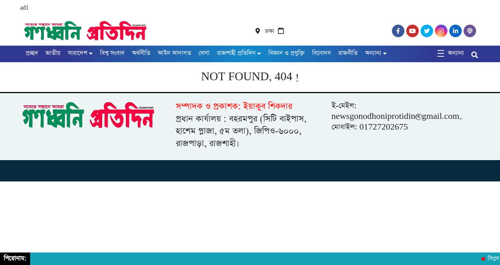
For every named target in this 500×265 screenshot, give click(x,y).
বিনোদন (321, 53)
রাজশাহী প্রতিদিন (236, 53)
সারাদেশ (77, 53)
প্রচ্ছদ (32, 53)
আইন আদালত (174, 53)
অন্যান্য (373, 53)
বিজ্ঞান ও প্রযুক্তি (286, 53)
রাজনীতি (348, 53)
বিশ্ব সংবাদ (112, 53)
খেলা (204, 53)
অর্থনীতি (141, 53)
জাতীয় (53, 53)
